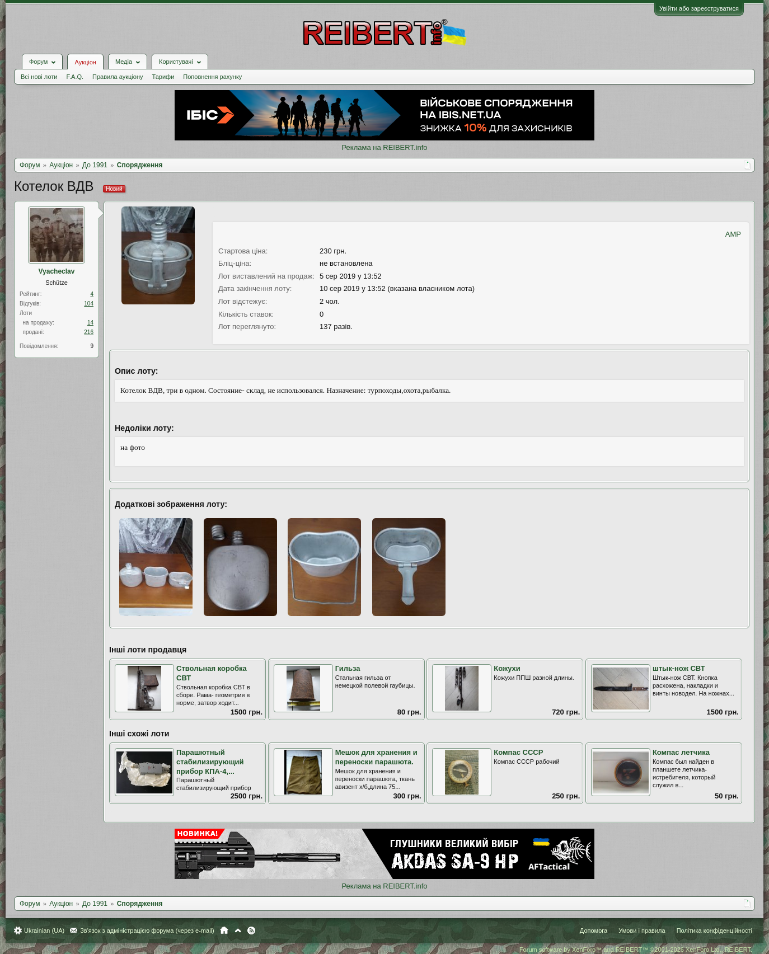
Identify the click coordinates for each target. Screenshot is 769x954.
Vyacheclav (57, 271)
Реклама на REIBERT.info (384, 147)
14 (90, 322)
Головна (224, 930)
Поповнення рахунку (212, 76)
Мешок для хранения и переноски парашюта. (376, 757)
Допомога (593, 930)
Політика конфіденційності (714, 930)
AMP (733, 234)
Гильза (347, 668)
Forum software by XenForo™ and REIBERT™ (635, 949)
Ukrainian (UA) (44, 930)
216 (88, 332)
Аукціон (85, 62)
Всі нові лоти (39, 76)
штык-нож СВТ (679, 668)
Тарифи (163, 76)
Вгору (238, 930)
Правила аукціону (117, 76)
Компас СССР (518, 752)
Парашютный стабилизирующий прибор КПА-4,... (210, 761)
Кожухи (507, 668)
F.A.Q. (74, 76)
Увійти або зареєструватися (699, 8)
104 (88, 303)
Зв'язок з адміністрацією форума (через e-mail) (147, 930)
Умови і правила (641, 930)
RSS (251, 930)
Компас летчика (681, 752)
